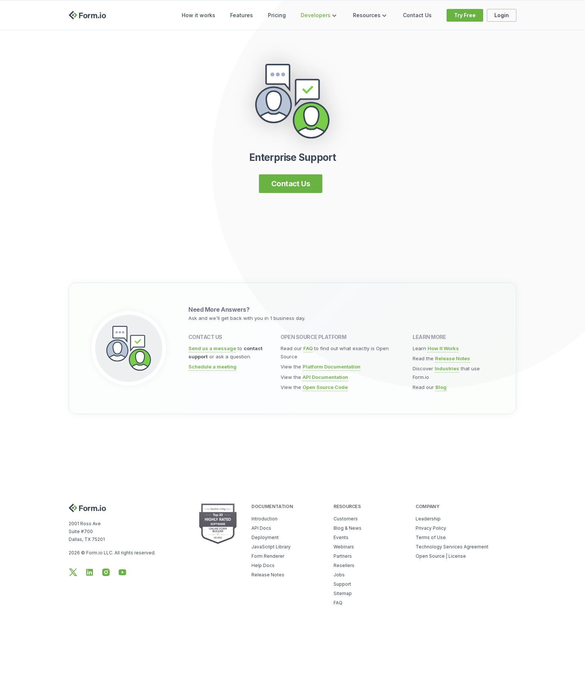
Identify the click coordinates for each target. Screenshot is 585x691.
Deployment (265, 537)
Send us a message (212, 348)
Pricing (277, 15)
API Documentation (325, 377)
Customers (346, 519)
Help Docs (263, 565)
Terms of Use (431, 537)
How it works (198, 15)
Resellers (344, 565)
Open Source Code (325, 387)
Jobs (339, 575)
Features (241, 15)
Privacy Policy (431, 528)
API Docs (261, 528)
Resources (370, 15)
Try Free (465, 15)
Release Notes (452, 358)
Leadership (428, 519)
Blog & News (348, 528)
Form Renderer (267, 556)
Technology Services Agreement (452, 547)
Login (501, 15)
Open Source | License (441, 556)
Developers (319, 15)
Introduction (264, 519)
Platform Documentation (331, 367)
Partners (343, 556)
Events (341, 537)
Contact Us (417, 15)
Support (342, 584)
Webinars (344, 547)
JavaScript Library (271, 547)
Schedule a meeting (212, 367)
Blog (441, 387)
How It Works (443, 348)
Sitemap (343, 593)
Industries (447, 368)
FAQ (308, 348)
